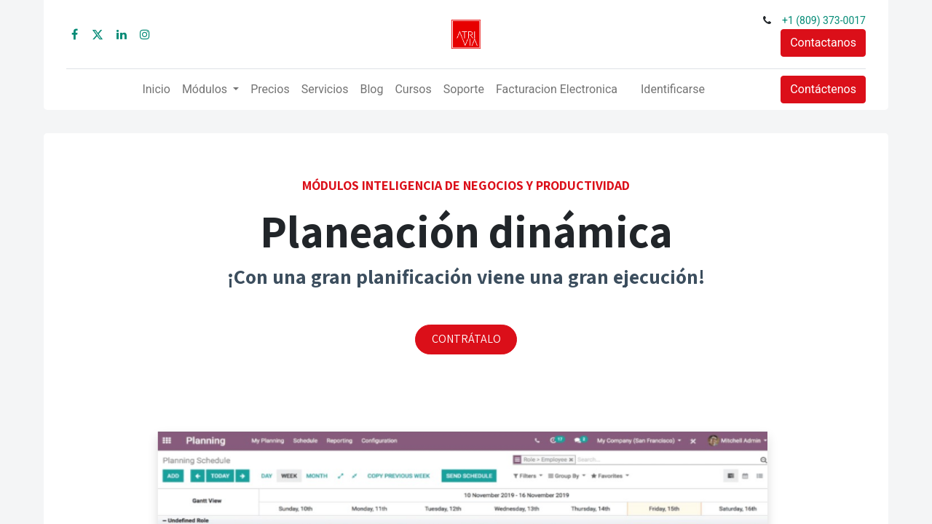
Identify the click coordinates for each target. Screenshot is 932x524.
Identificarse (673, 89)
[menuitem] (155, 89)
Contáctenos (823, 89)
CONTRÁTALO (466, 338)
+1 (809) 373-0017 (824, 20)
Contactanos (823, 42)
